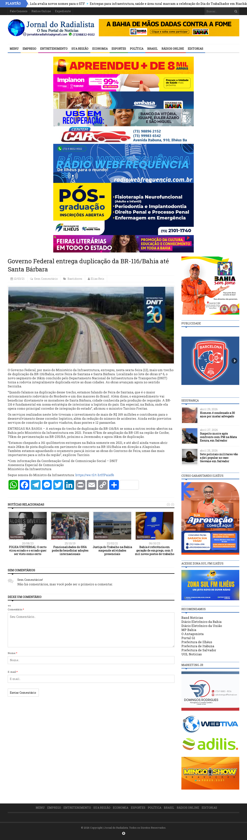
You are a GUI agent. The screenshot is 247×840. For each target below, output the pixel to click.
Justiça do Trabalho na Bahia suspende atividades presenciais (112, 550)
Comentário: (16, 609)
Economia (100, 48)
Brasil (152, 48)
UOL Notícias (191, 654)
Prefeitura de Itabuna (197, 646)
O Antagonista (192, 634)
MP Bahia (188, 630)
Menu (14, 48)
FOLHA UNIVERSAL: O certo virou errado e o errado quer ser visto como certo (28, 550)
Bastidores (75, 279)
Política (136, 48)
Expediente (63, 11)
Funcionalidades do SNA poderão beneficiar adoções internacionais (70, 550)
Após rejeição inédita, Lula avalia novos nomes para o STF (54, 4)
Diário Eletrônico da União (201, 626)
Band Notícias (192, 618)
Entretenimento (54, 48)
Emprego (29, 48)
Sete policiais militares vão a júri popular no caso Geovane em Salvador (219, 457)
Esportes (119, 48)
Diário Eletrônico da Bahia (201, 622)
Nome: (12, 653)
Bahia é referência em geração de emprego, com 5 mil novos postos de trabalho (154, 550)
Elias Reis (97, 279)
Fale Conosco (18, 11)
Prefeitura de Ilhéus (196, 642)
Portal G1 (188, 638)
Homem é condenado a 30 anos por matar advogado (217, 414)
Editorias (195, 48)
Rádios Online (41, 11)
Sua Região (79, 48)
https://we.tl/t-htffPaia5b (94, 475)
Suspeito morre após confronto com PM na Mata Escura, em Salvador (218, 437)
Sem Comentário (46, 279)
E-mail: (13, 672)
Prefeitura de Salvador (198, 650)
